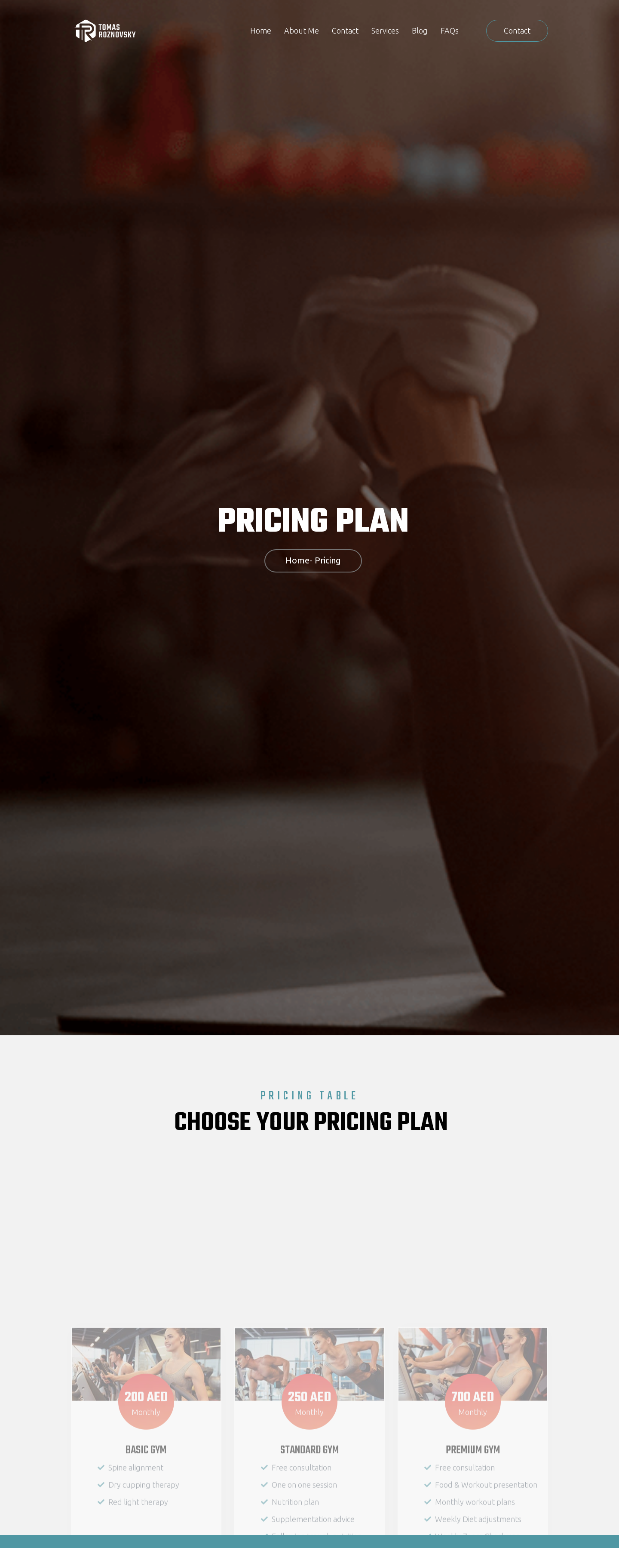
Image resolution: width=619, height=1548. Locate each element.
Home (260, 30)
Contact (345, 30)
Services (385, 30)
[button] (517, 31)
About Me (301, 30)
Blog (420, 30)
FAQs (450, 30)
